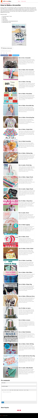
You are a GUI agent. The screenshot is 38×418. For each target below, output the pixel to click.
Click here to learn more (7, 48)
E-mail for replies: (4, 386)
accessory (9, 50)
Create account (23, 1)
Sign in (19, 1)
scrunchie (2, 50)
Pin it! (10, 55)
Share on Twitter (16, 55)
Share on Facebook (4, 55)
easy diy (5, 50)
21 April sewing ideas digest (5, 3)
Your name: (3, 382)
